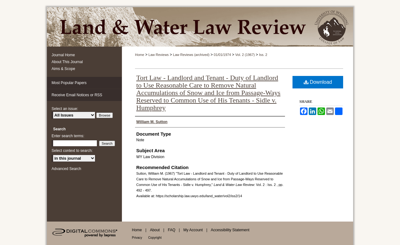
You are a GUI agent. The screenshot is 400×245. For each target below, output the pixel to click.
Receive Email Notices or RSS (77, 95)
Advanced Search (66, 169)
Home (139, 55)
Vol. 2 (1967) (245, 55)
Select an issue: (65, 109)
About (155, 230)
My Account (193, 230)
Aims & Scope (63, 69)
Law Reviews (158, 55)
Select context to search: (72, 150)
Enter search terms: (68, 136)
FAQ (171, 230)
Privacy (137, 237)
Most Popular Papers (69, 83)
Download (318, 82)
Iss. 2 (263, 55)
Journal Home (63, 55)
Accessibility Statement (230, 230)
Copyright (155, 237)
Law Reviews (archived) (191, 55)
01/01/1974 (222, 55)
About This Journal (67, 62)
